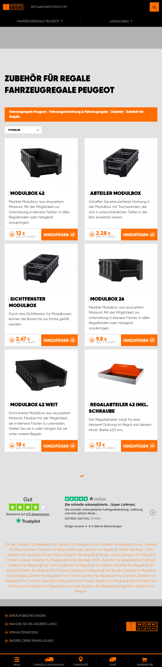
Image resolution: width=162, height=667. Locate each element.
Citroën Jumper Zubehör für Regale (34, 560)
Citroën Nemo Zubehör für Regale (68, 555)
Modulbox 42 (27, 193)
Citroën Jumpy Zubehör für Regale (125, 555)
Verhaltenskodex (23, 632)
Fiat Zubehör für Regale (70, 544)
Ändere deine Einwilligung (31, 640)
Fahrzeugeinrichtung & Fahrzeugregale (79, 112)
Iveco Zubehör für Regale (49, 549)
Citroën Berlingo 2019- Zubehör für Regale (99, 560)
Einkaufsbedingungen (27, 615)
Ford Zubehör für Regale (111, 544)
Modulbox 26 (107, 299)
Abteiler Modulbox (115, 193)
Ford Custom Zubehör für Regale (45, 581)
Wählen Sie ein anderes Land (33, 624)
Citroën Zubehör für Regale (26, 544)
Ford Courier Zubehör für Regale (100, 581)
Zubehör (117, 112)
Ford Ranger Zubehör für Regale (32, 576)
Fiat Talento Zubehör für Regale (119, 565)
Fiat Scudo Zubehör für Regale (129, 570)
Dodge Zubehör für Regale (93, 549)
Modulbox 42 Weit (34, 404)
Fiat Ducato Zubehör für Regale (76, 570)
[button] (23, 129)
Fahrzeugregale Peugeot (28, 112)
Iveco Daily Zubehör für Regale (87, 586)
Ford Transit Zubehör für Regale (86, 576)
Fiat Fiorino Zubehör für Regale (66, 565)
